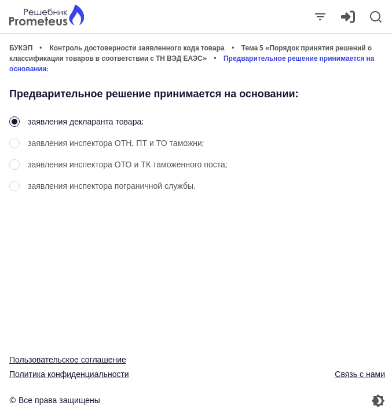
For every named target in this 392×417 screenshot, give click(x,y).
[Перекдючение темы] (292, 401)
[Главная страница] (46, 16)
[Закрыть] (320, 17)
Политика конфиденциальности (69, 373)
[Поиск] (376, 17)
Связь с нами (360, 373)
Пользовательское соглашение (67, 359)
